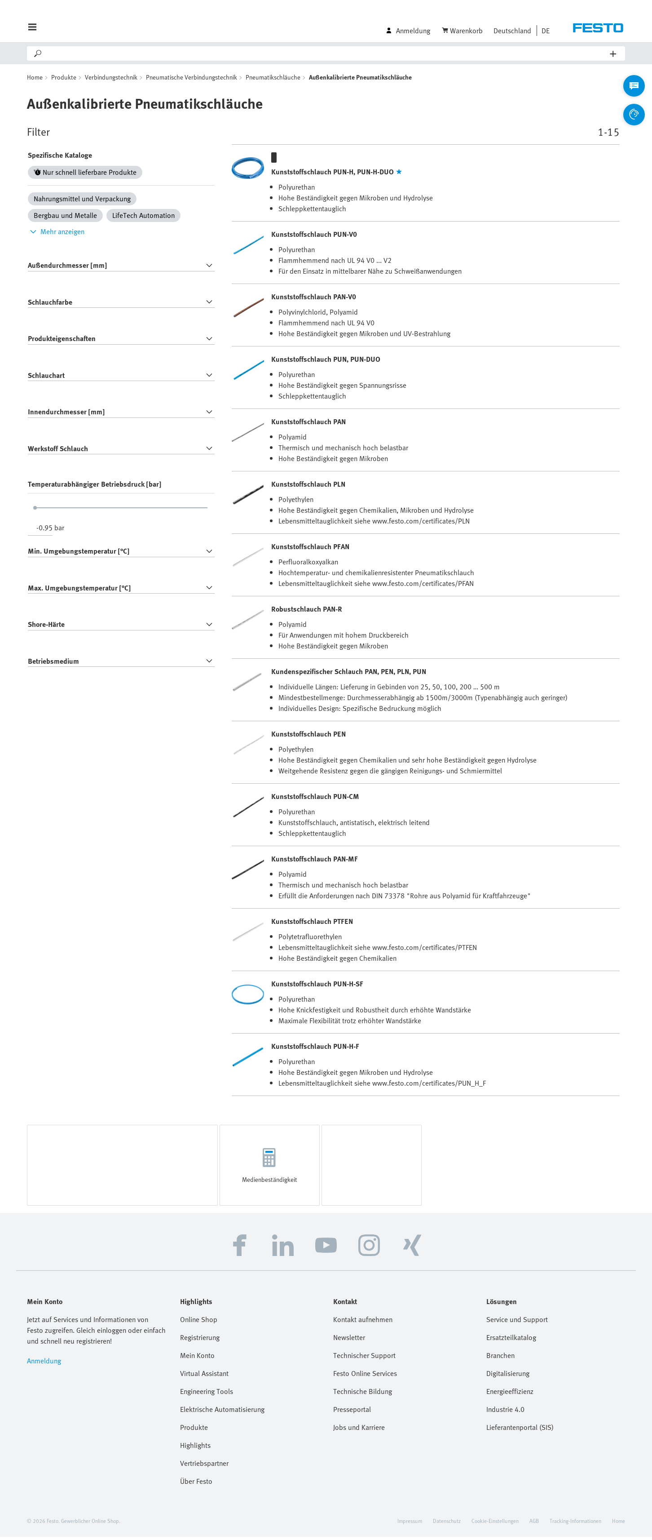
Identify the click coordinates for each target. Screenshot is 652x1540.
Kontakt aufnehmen (362, 1322)
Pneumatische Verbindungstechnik (191, 80)
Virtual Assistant (204, 1376)
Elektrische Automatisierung (222, 1412)
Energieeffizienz (509, 1394)
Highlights (195, 1448)
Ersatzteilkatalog (511, 1340)
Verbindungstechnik (111, 80)
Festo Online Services (365, 1376)
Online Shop (198, 1322)
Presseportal (352, 1412)
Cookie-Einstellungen (495, 1524)
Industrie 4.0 (505, 1412)
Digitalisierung (507, 1376)
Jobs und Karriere (359, 1430)
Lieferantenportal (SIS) (520, 1430)
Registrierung (200, 1340)
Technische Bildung (362, 1394)
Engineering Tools (206, 1394)
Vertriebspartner (204, 1466)
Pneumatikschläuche (273, 80)
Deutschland (512, 30)
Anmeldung (44, 1363)
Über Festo (196, 1484)
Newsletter (349, 1340)
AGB (534, 1524)
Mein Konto (197, 1358)
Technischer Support (364, 1358)
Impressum (409, 1524)
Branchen (500, 1358)
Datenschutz (447, 1524)
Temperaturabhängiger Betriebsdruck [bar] (94, 487)
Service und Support (517, 1322)
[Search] (326, 53)
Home (35, 80)
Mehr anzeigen (56, 234)
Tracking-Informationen (575, 1524)
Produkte (63, 80)
